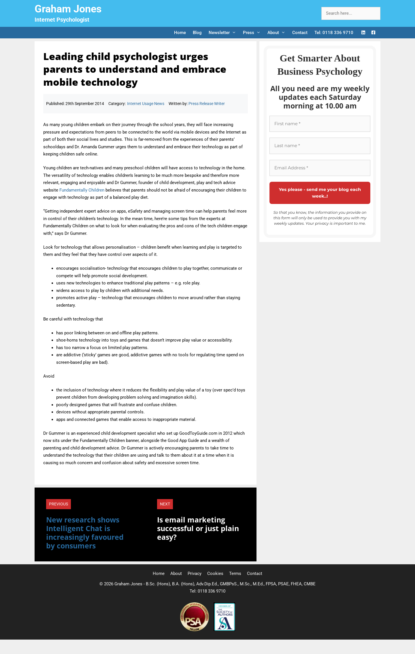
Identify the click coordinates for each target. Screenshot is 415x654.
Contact (300, 32)
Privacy (194, 573)
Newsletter (224, 32)
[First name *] (319, 124)
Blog (197, 32)
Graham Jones (68, 9)
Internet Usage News (145, 103)
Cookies (215, 573)
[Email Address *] (319, 168)
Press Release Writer (206, 103)
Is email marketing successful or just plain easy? (198, 528)
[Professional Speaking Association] (195, 629)
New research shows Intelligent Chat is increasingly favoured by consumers (85, 532)
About (278, 32)
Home (180, 32)
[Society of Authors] (224, 629)
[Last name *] (319, 146)
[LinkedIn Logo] (363, 32)
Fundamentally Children (81, 190)
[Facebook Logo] (373, 32)
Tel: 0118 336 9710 (333, 32)
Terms (235, 573)
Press (253, 32)
